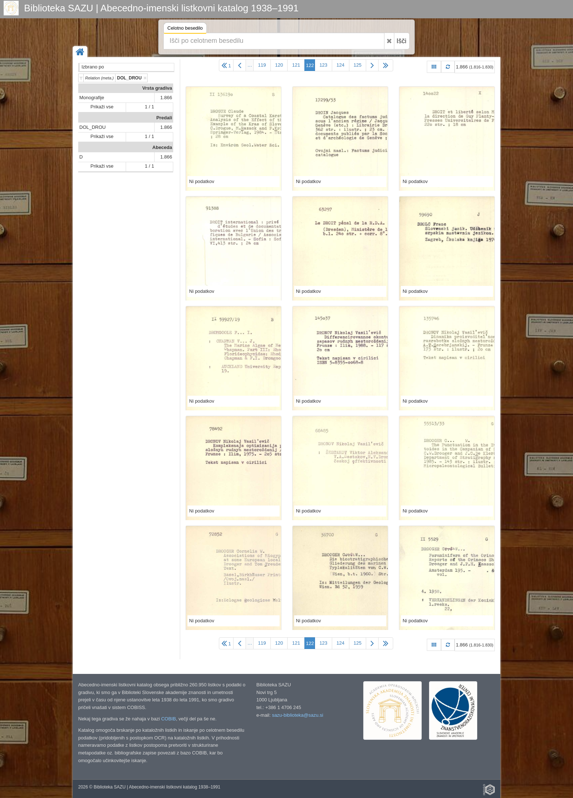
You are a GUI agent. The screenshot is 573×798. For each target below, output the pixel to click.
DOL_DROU (92, 127)
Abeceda (162, 147)
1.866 (166, 97)
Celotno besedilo (185, 29)
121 (296, 65)
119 (262, 65)
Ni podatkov (202, 181)
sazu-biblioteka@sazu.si (297, 715)
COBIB (168, 718)
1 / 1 (149, 106)
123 (323, 65)
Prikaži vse (102, 106)
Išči (401, 41)
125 (358, 65)
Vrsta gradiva (157, 88)
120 (279, 65)
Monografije (91, 97)
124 (341, 65)
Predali (164, 117)
